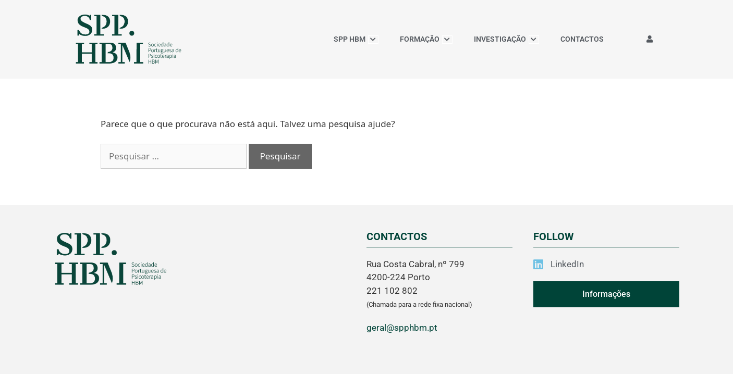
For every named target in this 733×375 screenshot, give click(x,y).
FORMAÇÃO (426, 39)
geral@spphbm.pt (401, 327)
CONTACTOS (582, 39)
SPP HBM (356, 39)
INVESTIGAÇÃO (506, 39)
